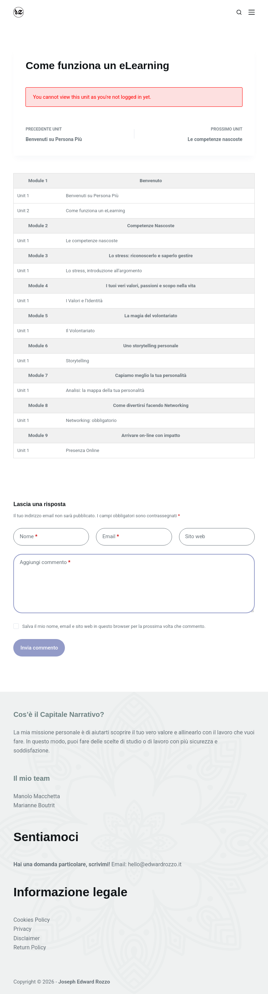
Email (110, 536)
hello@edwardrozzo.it (155, 864)
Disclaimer (26, 938)
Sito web (195, 536)
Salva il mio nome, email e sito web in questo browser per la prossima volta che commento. (114, 626)
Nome (28, 536)
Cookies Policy (31, 920)
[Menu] (251, 12)
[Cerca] (239, 12)
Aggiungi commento (45, 562)
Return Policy (29, 947)
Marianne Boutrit (34, 805)
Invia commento (39, 648)
